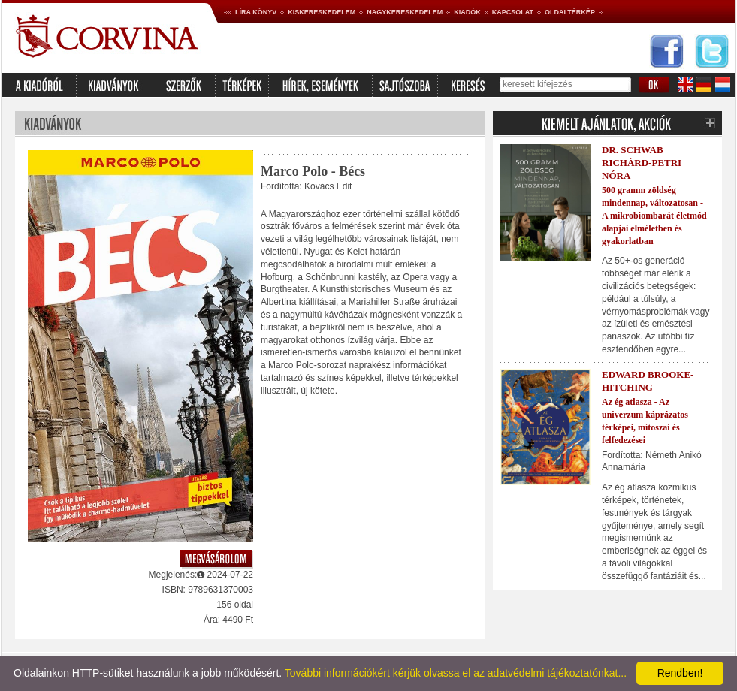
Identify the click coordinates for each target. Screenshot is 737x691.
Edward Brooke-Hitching (647, 381)
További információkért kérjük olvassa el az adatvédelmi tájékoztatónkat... (456, 673)
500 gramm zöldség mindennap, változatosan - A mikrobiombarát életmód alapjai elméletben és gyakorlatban (654, 215)
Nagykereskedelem (405, 12)
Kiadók (467, 12)
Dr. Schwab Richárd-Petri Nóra (641, 162)
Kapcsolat (512, 12)
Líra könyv (255, 12)
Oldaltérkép (570, 12)
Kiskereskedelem (321, 12)
